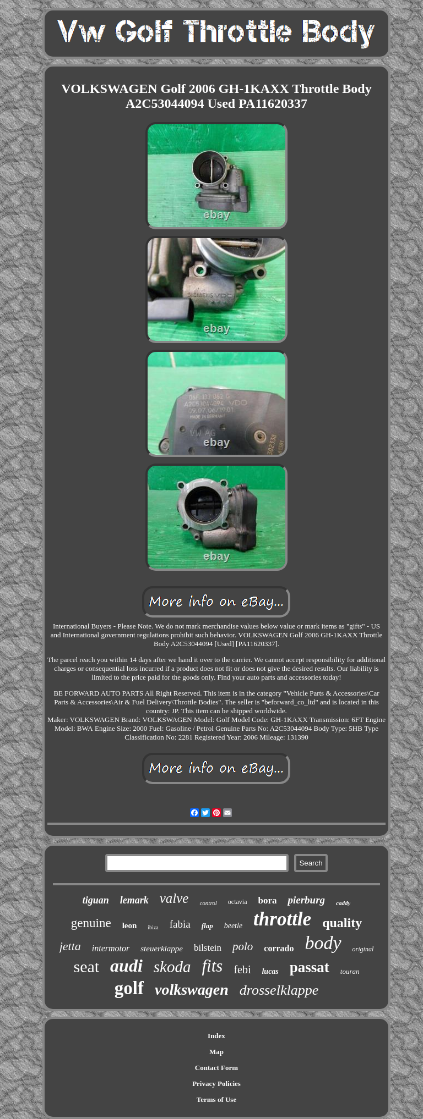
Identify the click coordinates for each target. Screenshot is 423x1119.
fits (212, 965)
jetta (70, 946)
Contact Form (216, 1067)
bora (267, 900)
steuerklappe (161, 948)
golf (129, 988)
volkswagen (192, 989)
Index (216, 1036)
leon (129, 925)
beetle (233, 926)
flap (207, 926)
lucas (270, 971)
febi (242, 969)
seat (86, 966)
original (363, 949)
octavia (237, 902)
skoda (172, 966)
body (323, 943)
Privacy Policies (216, 1083)
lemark (134, 900)
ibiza (153, 927)
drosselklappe (279, 990)
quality (342, 923)
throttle (282, 919)
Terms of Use (216, 1099)
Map (216, 1052)
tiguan (96, 900)
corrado (279, 948)
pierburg (306, 900)
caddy (343, 903)
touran (350, 971)
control (207, 903)
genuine (91, 923)
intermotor (110, 948)
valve (174, 898)
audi (126, 965)
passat (309, 967)
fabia (180, 924)
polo (242, 946)
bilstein (207, 947)
